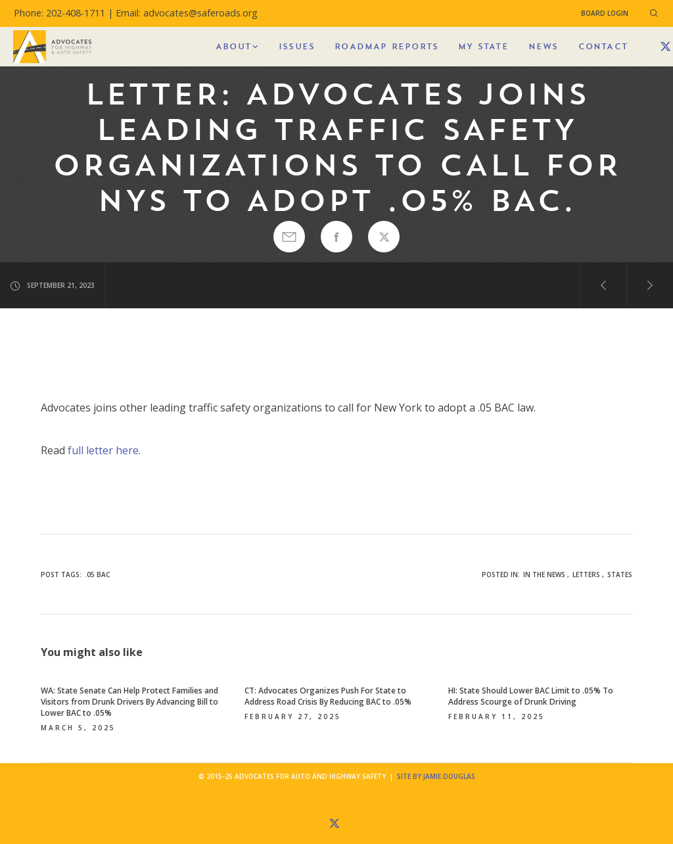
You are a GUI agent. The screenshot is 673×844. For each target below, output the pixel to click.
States (619, 574)
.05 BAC (97, 574)
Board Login (604, 13)
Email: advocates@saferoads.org (187, 13)
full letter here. (104, 450)
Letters (586, 574)
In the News (544, 574)
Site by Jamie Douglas (436, 776)
